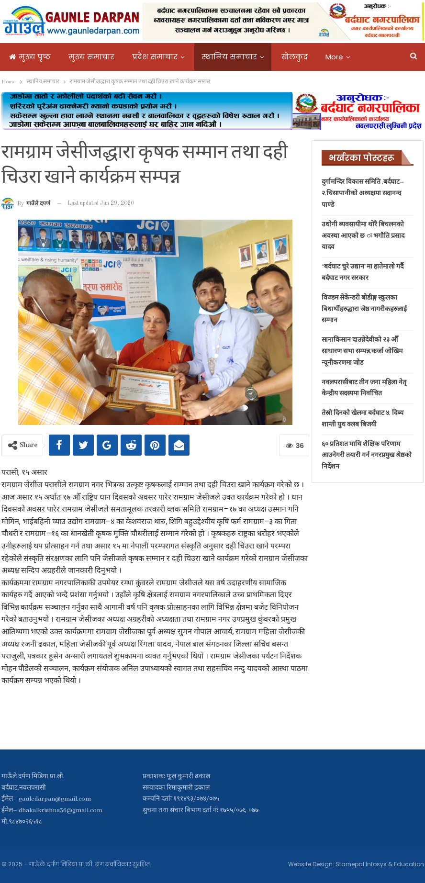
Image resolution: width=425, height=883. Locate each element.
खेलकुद (294, 57)
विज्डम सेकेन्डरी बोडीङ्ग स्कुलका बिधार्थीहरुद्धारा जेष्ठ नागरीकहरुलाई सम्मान (364, 309)
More (334, 57)
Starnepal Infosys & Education (380, 864)
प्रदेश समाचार (155, 57)
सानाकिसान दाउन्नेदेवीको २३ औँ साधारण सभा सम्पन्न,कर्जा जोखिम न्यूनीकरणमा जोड (362, 351)
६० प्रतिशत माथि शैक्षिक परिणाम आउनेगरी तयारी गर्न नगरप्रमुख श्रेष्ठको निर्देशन (367, 455)
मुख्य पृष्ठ (30, 57)
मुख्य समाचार (91, 57)
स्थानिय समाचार (229, 57)
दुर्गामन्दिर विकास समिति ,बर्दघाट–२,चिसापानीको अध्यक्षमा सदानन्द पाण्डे (363, 193)
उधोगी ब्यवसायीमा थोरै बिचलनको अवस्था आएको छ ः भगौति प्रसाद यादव (363, 236)
